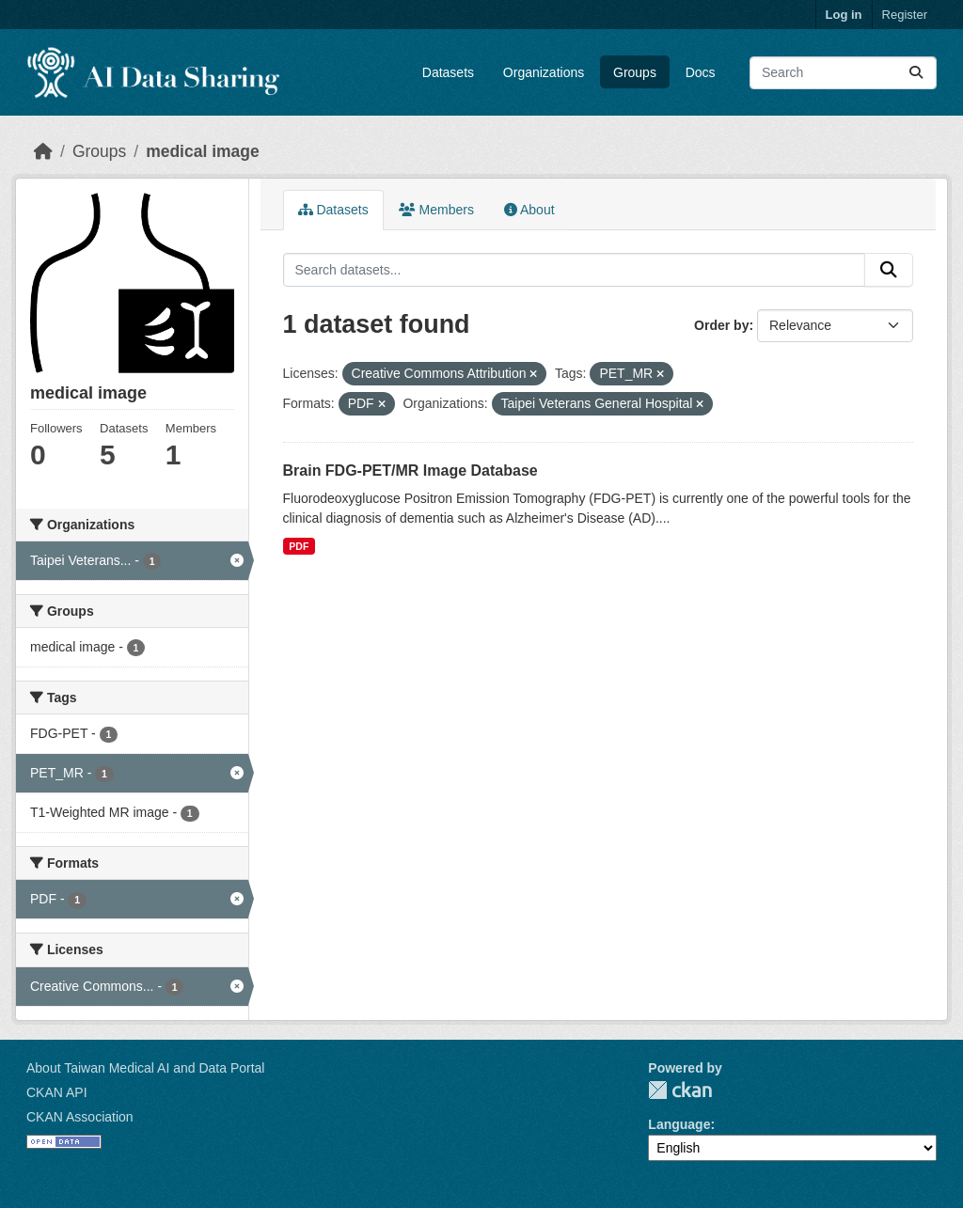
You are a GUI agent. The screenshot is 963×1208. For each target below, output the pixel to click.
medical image (203, 151)
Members (436, 209)
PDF (298, 546)
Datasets (448, 72)
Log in (844, 15)
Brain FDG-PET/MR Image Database (410, 470)
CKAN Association (80, 1116)
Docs (701, 72)
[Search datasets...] (843, 72)
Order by (721, 325)
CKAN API (56, 1092)
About (529, 209)
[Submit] (916, 72)
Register (904, 15)
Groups (634, 72)
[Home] (43, 151)
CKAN (680, 1090)
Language (679, 1124)
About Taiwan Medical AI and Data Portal (145, 1067)
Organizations (543, 72)
